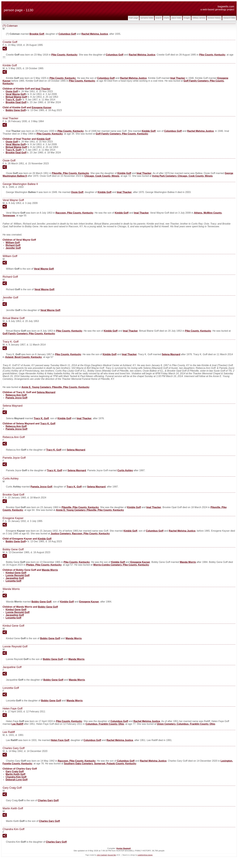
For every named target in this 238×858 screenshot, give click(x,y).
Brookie (36, 34)
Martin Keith (15, 774)
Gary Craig (15, 771)
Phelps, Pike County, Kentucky (44, 565)
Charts (166, 18)
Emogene (41, 107)
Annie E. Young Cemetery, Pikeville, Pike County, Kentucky (55, 387)
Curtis (125, 470)
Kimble (149, 131)
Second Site (112, 855)
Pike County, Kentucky (64, 54)
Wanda (188, 562)
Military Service (198, 18)
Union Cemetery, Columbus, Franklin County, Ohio (186, 724)
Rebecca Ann (16, 395)
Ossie (12, 91)
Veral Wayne (15, 94)
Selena (171, 354)
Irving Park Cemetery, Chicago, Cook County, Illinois (182, 176)
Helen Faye (60, 740)
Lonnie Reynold (17, 575)
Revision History (214, 18)
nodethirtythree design (145, 855)
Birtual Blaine (16, 97)
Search (159, 18)
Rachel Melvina (94, 34)
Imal (177, 78)
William (13, 242)
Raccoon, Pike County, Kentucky (74, 213)
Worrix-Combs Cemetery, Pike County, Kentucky (121, 565)
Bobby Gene (16, 110)
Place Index (176, 18)
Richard (13, 245)
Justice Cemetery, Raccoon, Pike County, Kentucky (80, 533)
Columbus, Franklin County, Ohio (105, 724)
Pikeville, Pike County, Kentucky (70, 173)
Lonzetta (13, 581)
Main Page (133, 18)
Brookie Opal (16, 102)
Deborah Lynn (16, 779)
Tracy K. (13, 99)
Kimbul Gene (16, 572)
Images (187, 18)
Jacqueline (15, 578)
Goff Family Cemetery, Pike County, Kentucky (122, 133)
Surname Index (146, 18)
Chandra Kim (16, 777)
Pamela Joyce (16, 397)
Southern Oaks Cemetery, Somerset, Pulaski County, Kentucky (100, 763)
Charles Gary (48, 800)
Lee (17, 724)
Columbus (67, 34)
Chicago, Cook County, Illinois (101, 176)
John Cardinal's (102, 855)
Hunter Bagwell (123, 848)
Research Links (229, 18)
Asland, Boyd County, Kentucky (23, 357)
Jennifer (13, 248)
